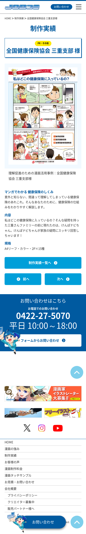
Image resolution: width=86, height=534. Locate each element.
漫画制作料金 (13, 468)
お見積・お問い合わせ (19, 482)
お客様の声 (12, 462)
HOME (9, 442)
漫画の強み (12, 448)
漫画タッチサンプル (18, 475)
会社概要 (11, 488)
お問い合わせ (61, 7)
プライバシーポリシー (22, 495)
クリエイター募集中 (21, 502)
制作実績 (11, 455)
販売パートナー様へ (21, 508)
